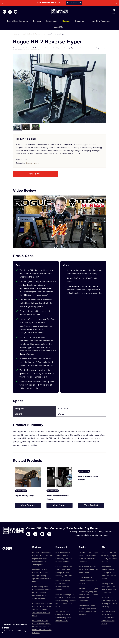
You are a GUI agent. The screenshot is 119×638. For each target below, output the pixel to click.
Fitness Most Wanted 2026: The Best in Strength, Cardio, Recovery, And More (63, 571)
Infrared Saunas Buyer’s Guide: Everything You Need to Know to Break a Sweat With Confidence (88, 594)
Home (15, 34)
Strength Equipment (27, 34)
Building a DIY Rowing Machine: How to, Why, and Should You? (108, 588)
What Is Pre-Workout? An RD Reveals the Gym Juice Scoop (88, 569)
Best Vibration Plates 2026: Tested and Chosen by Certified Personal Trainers (63, 557)
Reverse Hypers (40, 34)
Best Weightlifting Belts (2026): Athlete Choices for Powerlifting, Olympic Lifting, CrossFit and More (65, 600)
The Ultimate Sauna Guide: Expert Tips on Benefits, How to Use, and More (87, 610)
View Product (28, 505)
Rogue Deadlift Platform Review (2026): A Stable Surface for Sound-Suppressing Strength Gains (42, 609)
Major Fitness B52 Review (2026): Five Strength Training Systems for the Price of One (41, 575)
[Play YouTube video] (59, 221)
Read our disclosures (33, 50)
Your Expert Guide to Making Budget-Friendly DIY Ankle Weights (109, 557)
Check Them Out (74, 3)
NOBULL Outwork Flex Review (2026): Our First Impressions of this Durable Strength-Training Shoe (42, 558)
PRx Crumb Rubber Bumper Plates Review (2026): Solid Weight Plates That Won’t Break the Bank (41, 626)
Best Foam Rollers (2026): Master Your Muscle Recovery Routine (63, 585)
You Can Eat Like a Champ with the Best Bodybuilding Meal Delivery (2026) (63, 616)
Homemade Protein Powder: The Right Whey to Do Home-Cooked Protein (109, 572)
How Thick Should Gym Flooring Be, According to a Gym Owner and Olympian (88, 557)
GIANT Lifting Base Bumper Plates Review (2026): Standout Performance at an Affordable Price (41, 592)
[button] (2, 3)
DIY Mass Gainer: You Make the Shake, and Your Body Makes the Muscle (108, 617)
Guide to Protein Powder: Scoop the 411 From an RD (88, 580)
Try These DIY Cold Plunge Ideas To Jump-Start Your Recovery (109, 602)
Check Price (35, 173)
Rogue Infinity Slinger (25, 495)
